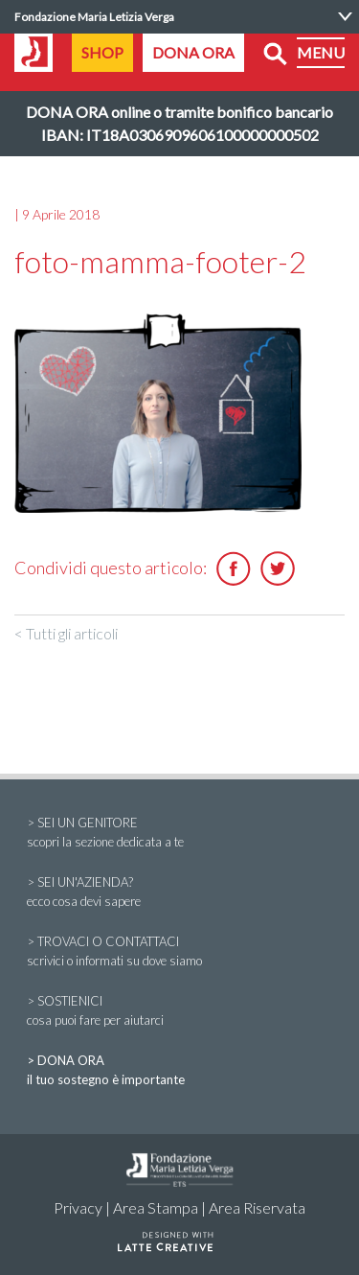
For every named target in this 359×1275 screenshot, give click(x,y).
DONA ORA (193, 52)
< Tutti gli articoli (66, 633)
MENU (321, 52)
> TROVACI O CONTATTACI (179, 952)
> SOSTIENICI (179, 1011)
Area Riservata (257, 1207)
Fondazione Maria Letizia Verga (94, 17)
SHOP (102, 52)
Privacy (78, 1207)
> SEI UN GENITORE (179, 833)
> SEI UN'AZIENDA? (179, 892)
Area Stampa (155, 1207)
